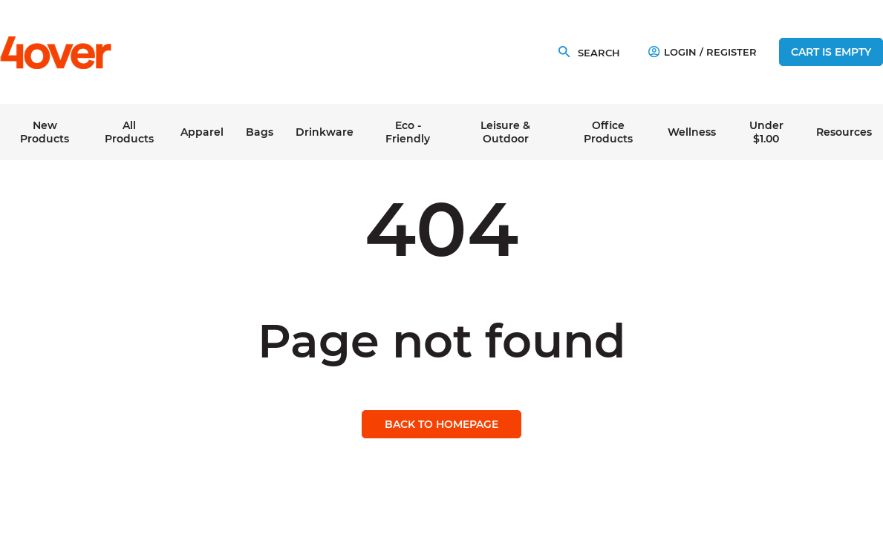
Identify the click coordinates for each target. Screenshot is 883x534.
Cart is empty (831, 52)
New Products (44, 132)
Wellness (692, 132)
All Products (129, 132)
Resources (844, 132)
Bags (259, 132)
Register (731, 52)
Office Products (608, 132)
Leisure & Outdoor (505, 132)
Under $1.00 (766, 132)
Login (672, 52)
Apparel (202, 132)
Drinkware (324, 132)
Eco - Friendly (407, 132)
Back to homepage (441, 424)
